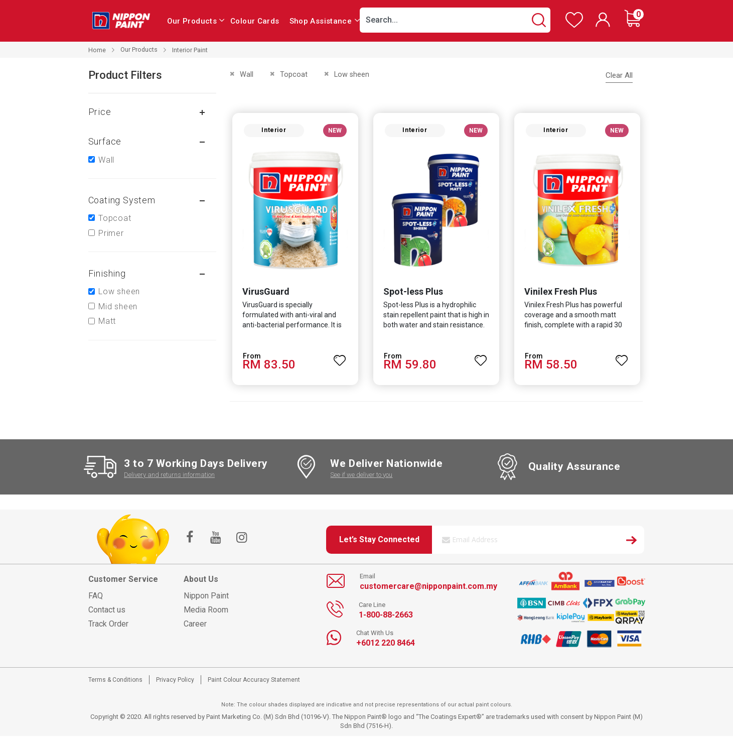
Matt (107, 321)
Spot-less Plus (412, 293)
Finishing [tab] (107, 273)
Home (97, 50)
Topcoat (114, 218)
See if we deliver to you (361, 476)
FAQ (95, 597)
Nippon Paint (206, 597)
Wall (106, 160)
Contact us (106, 612)
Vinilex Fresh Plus (561, 293)
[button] (339, 358)
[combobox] (455, 20)
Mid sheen (117, 306)
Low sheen (119, 291)
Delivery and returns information (169, 476)
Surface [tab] (105, 141)
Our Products (139, 50)
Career (195, 626)
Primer (111, 233)
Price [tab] (99, 111)
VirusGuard (263, 293)
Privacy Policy (175, 681)
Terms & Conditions (115, 681)
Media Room (206, 612)
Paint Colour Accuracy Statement (254, 681)
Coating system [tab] (122, 200)
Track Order (108, 626)
